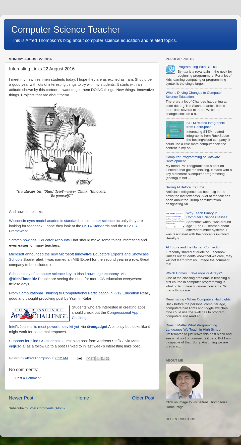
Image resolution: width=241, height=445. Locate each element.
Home (82, 397)
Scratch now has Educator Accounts (39, 240)
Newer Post (21, 397)
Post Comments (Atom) (47, 408)
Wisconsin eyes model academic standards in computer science (62, 221)
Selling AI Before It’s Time (185, 187)
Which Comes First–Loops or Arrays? (194, 273)
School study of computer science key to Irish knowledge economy (64, 274)
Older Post (143, 397)
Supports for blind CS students (34, 341)
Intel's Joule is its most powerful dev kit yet (44, 327)
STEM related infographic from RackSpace (205, 125)
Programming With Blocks (196, 67)
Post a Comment (28, 378)
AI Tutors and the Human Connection (193, 247)
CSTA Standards (95, 226)
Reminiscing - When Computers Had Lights (198, 299)
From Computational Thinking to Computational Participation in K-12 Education (74, 293)
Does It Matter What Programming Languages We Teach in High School (193, 327)
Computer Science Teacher (65, 29)
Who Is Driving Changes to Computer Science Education (194, 95)
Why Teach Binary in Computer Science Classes (206, 215)
